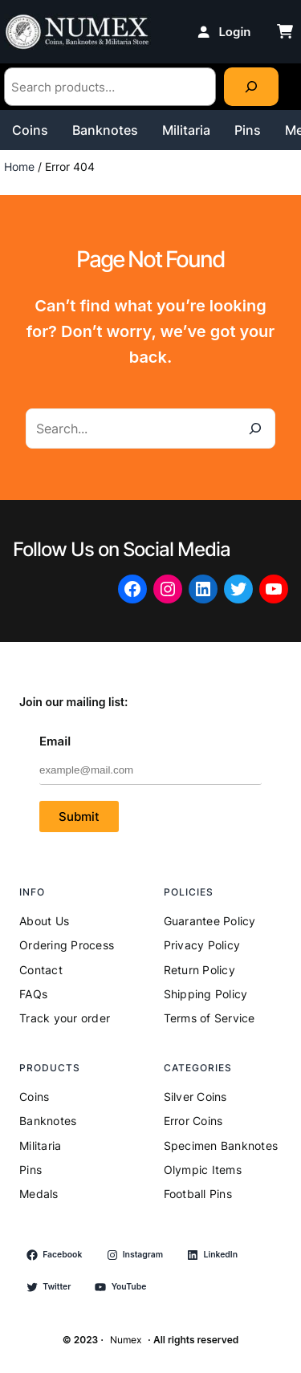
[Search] (251, 86)
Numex (125, 1340)
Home (19, 166)
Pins (247, 130)
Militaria (186, 130)
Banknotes (105, 130)
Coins (30, 130)
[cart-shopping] (285, 31)
